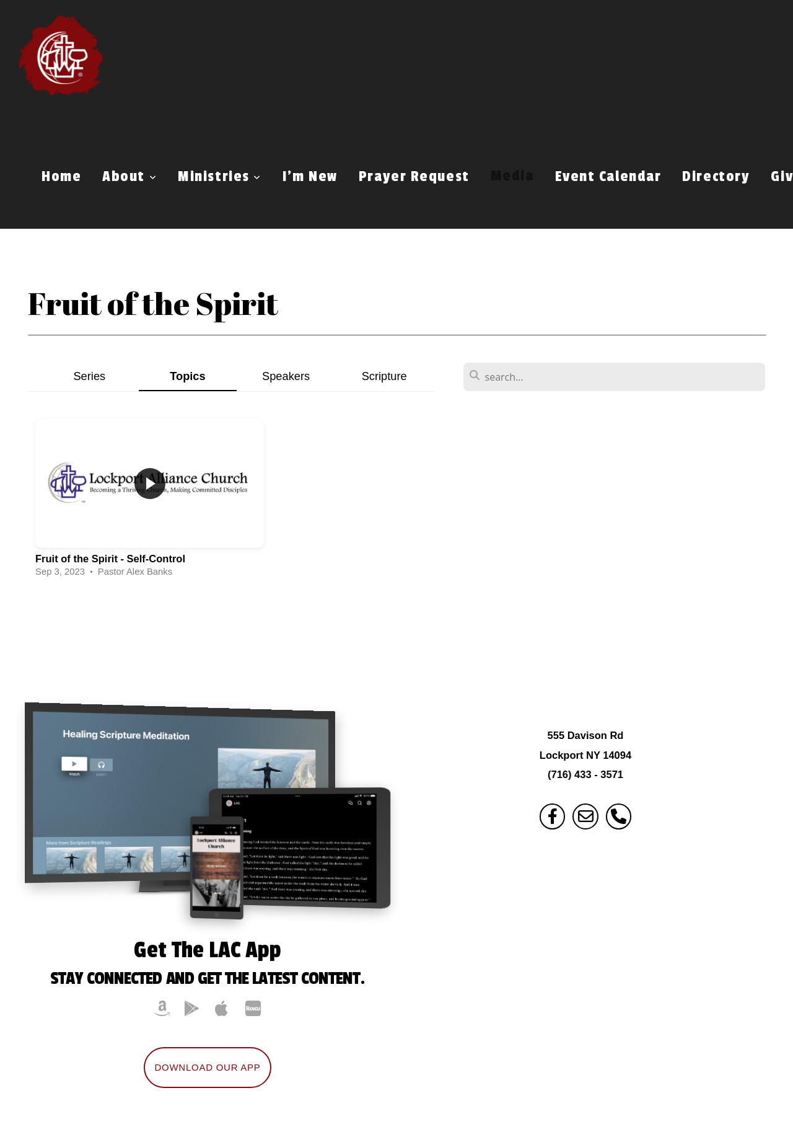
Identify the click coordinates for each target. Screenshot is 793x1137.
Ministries (219, 176)
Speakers (286, 376)
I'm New (310, 176)
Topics (188, 376)
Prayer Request (414, 176)
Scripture (384, 376)
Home (61, 176)
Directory (716, 176)
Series (89, 376)
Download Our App (207, 1067)
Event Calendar (608, 176)
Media (512, 176)
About (129, 176)
